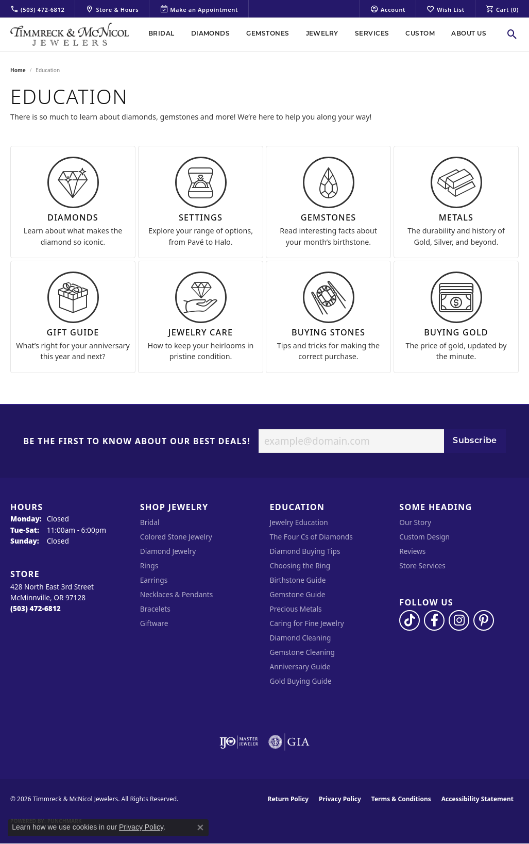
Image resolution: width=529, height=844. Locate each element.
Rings (149, 565)
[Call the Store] (35, 608)
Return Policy (288, 799)
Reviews (412, 551)
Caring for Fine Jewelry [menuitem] (307, 623)
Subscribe (475, 441)
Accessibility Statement (477, 799)
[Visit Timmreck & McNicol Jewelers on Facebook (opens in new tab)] (434, 620)
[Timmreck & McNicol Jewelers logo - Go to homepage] (69, 34)
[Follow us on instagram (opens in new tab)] (459, 620)
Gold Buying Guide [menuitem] (301, 681)
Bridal (161, 34)
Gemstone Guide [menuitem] (298, 594)
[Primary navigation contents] (317, 34)
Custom (420, 34)
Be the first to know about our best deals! (136, 441)
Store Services (422, 565)
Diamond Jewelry (168, 551)
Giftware (154, 623)
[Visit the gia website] (289, 742)
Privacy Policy (340, 799)
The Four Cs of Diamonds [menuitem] (311, 537)
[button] (388, 9)
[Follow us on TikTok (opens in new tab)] (409, 620)
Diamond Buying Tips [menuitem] (305, 551)
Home (18, 70)
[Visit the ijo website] (238, 742)
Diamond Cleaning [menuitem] (300, 638)
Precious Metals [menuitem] (296, 609)
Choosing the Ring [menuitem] (300, 565)
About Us (468, 34)
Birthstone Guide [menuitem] (298, 580)
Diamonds (210, 34)
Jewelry (322, 34)
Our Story (415, 522)
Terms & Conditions (401, 799)
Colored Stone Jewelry (176, 537)
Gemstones (267, 34)
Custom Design (424, 537)
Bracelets (155, 609)
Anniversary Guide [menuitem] (300, 666)
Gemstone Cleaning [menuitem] (302, 652)
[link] (37, 9)
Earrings (154, 580)
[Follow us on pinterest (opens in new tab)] (483, 620)
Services (372, 34)
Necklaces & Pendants (176, 594)
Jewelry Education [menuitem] (299, 522)
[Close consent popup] (200, 827)
